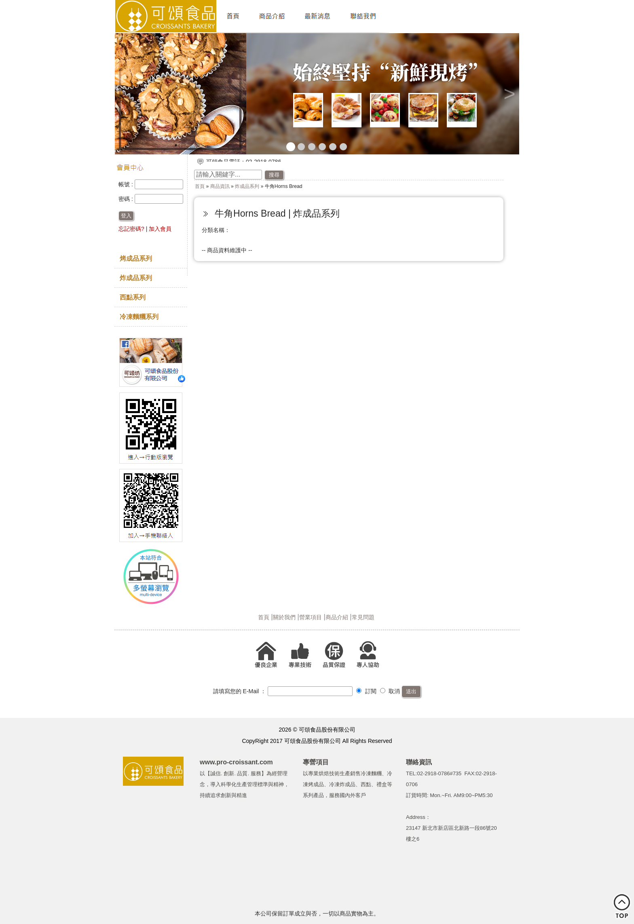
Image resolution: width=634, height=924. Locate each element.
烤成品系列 (136, 258)
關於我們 (284, 617)
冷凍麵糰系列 (139, 316)
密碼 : (126, 199)
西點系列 (133, 297)
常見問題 (363, 617)
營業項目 (310, 617)
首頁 (200, 186)
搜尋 (274, 175)
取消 (390, 691)
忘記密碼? (131, 229)
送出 (411, 691)
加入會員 (160, 229)
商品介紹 (336, 617)
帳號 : (126, 184)
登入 (126, 216)
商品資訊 (220, 186)
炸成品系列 (136, 277)
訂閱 (366, 691)
